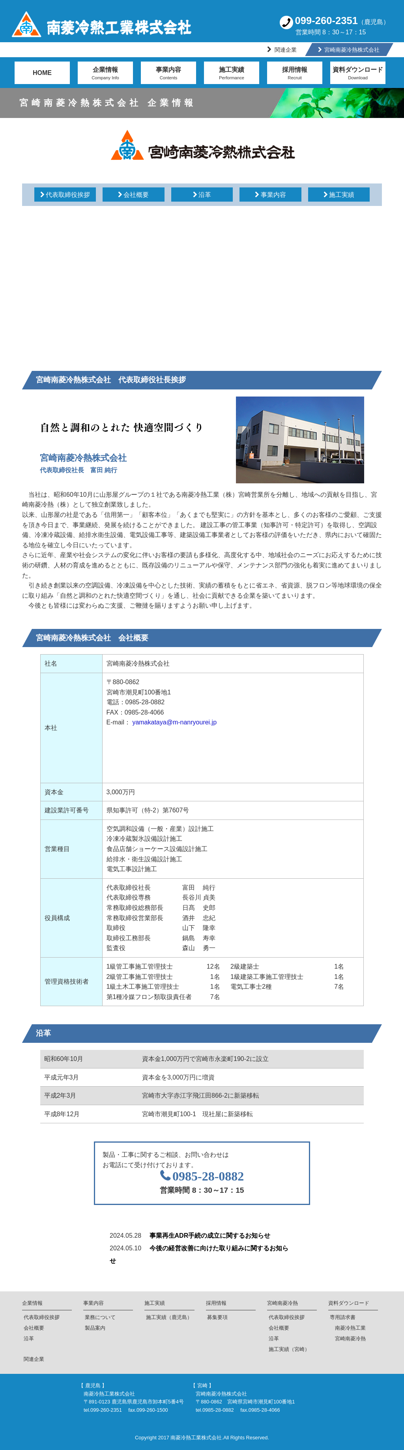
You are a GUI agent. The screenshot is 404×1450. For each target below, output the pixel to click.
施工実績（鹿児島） (169, 1317)
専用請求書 (342, 1317)
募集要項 (217, 1317)
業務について (100, 1317)
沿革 (29, 1338)
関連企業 (286, 49)
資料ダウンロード (358, 74)
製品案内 (95, 1328)
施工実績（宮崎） (289, 1349)
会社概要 (34, 1328)
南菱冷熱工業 (348, 1328)
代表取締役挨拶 (42, 1317)
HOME (42, 72)
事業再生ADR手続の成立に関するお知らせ (210, 1235)
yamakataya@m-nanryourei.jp (174, 722)
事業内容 (168, 74)
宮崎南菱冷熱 (282, 1303)
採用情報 (295, 74)
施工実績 (232, 74)
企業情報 (105, 74)
